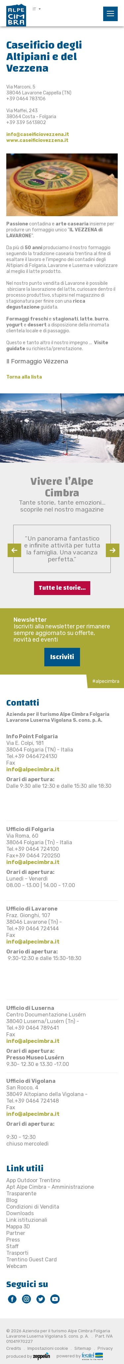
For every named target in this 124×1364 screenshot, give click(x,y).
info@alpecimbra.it (33, 769)
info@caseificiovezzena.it (37, 134)
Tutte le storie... (62, 588)
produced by (28, 1355)
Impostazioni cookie (47, 1348)
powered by (80, 1355)
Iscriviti (62, 656)
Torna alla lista (24, 377)
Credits (13, 1348)
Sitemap (82, 1348)
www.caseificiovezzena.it (37, 140)
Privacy (105, 1348)
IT (34, 9)
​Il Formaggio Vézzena (37, 361)
